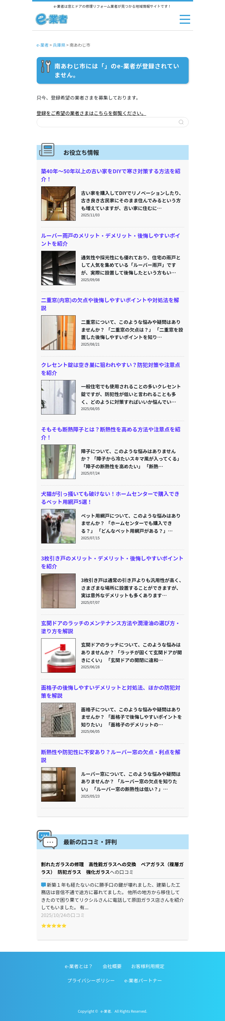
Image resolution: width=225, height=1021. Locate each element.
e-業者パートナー (143, 980)
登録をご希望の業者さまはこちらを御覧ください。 (91, 112)
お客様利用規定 (148, 966)
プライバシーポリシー (91, 980)
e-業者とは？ (79, 966)
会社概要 (112, 966)
